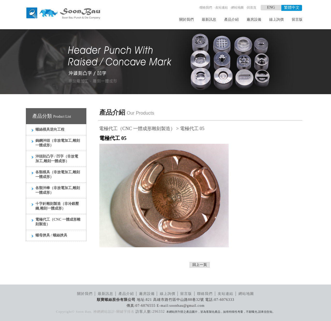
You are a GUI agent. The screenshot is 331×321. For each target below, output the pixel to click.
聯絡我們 (206, 7)
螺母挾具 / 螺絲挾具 (51, 235)
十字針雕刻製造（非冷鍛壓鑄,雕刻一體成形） (57, 206)
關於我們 (186, 19)
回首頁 (251, 7)
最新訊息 (209, 19)
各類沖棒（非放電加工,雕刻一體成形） (57, 190)
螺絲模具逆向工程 (49, 129)
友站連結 (221, 7)
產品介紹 (231, 19)
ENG (271, 7)
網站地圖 (237, 7)
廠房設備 (254, 19)
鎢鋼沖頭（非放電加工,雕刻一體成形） (57, 143)
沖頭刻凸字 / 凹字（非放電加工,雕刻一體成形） (56, 158)
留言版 (297, 19)
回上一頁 (199, 265)
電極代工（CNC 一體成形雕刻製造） (57, 222)
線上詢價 (276, 19)
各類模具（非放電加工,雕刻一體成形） (57, 174)
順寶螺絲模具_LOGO (63, 13)
